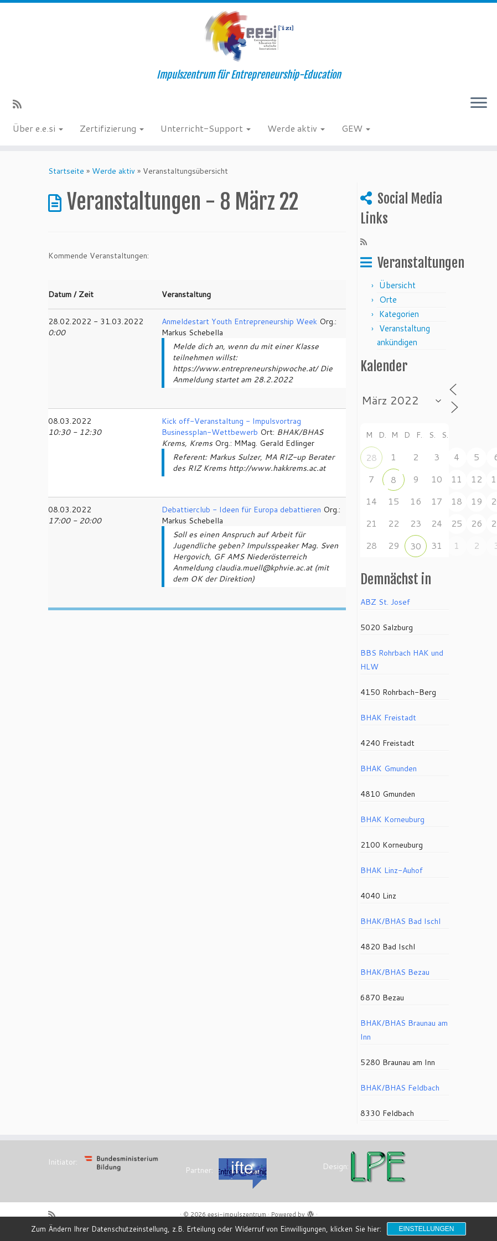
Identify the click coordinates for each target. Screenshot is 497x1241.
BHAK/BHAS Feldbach (399, 1087)
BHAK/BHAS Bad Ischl (400, 921)
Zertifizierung (112, 128)
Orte (388, 299)
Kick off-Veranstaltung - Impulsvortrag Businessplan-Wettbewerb (231, 427)
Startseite (66, 170)
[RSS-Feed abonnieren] (21, 104)
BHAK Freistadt (388, 717)
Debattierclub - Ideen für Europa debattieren (241, 509)
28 (371, 457)
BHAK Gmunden (388, 768)
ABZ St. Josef (385, 601)
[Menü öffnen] (478, 103)
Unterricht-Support (206, 128)
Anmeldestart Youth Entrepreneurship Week (239, 321)
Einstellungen (426, 1229)
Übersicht (397, 285)
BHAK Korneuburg (392, 819)
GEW (355, 128)
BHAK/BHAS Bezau (394, 972)
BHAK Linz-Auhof (391, 870)
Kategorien (399, 314)
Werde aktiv (296, 128)
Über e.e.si (38, 128)
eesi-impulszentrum (237, 1214)
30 (415, 545)
